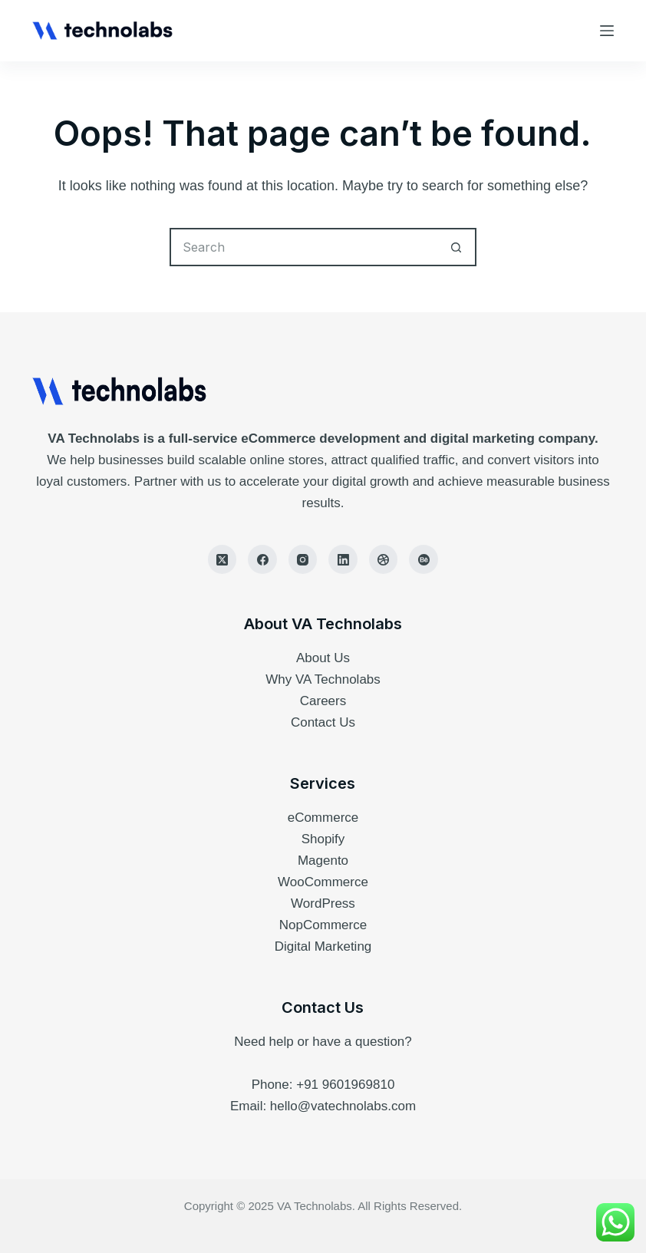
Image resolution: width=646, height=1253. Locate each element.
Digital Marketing (323, 946)
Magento (323, 860)
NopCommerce (323, 925)
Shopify (323, 839)
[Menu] (607, 31)
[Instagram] (303, 559)
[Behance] (423, 559)
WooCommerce (323, 882)
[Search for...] (304, 247)
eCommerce (323, 817)
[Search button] (457, 247)
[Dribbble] (383, 559)
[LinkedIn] (343, 559)
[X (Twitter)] (222, 559)
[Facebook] (262, 559)
